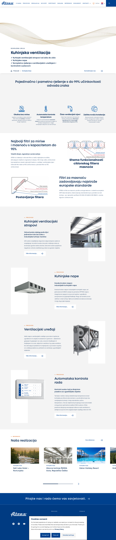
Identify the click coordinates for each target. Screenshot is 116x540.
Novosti (44, 3)
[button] (103, 3)
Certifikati (52, 3)
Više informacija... (35, 254)
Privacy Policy (59, 529)
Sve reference (94, 440)
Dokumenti (77, 3)
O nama (18, 3)
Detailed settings (68, 535)
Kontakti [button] (86, 3)
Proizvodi (27, 4)
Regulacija (35, 3)
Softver (96, 3)
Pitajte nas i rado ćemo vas (58, 498)
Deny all (55, 535)
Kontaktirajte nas (93, 71)
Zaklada (60, 3)
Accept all (45, 535)
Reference (68, 3)
